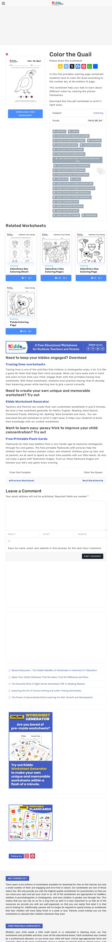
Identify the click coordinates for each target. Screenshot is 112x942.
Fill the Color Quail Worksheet (71, 166)
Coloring (98, 113)
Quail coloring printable (68, 206)
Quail (75, 179)
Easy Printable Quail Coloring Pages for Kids (77, 160)
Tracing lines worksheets (25, 364)
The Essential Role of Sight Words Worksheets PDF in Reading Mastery (48, 684)
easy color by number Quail (69, 154)
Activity (59, 131)
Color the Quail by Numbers (69, 140)
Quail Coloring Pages (66, 202)
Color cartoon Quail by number (71, 136)
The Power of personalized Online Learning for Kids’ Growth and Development (52, 697)
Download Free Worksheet (25, 114)
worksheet (89, 215)
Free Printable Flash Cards (27, 439)
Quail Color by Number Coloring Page (74, 188)
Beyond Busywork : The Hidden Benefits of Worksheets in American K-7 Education (54, 670)
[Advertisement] (56, 22)
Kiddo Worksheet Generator (27, 401)
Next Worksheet (92, 480)
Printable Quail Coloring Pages (71, 175)
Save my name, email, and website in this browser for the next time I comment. (55, 548)
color (73, 131)
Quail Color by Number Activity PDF (73, 184)
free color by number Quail (69, 170)
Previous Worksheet (22, 480)
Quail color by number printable (72, 193)
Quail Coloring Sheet (66, 211)
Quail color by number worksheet (72, 197)
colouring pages (90, 145)
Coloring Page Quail (65, 145)
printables (60, 179)
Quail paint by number (66, 215)
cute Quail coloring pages (68, 149)
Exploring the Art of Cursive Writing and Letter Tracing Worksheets (46, 690)
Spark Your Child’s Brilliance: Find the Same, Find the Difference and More (50, 677)
